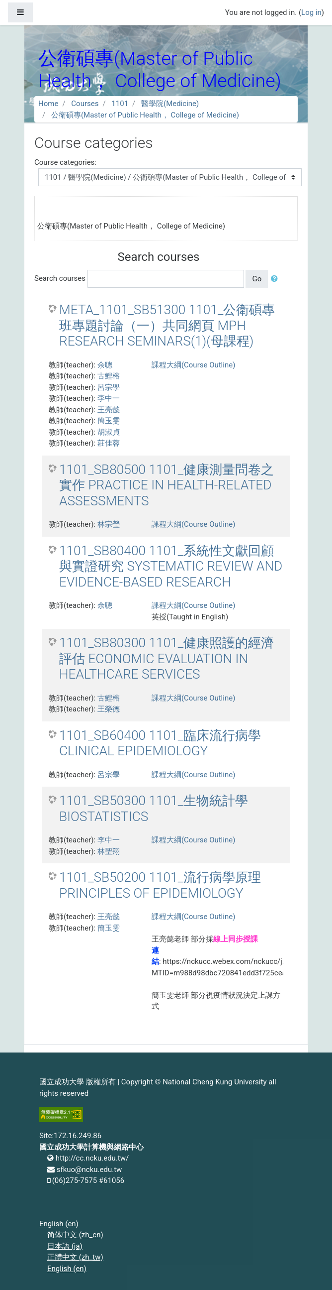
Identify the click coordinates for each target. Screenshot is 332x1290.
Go (256, 278)
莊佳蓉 (108, 443)
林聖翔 (108, 851)
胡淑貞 (108, 432)
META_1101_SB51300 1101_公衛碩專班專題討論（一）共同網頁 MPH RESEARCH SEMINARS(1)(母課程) (167, 325)
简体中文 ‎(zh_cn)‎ (75, 1234)
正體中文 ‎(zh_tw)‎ (75, 1257)
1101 (119, 103)
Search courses (59, 278)
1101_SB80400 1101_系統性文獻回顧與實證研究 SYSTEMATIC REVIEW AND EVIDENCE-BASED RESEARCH (170, 566)
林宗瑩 (108, 524)
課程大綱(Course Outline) (193, 364)
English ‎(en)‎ (59, 1223)
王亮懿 (108, 409)
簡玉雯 (108, 420)
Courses (84, 103)
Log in (311, 12)
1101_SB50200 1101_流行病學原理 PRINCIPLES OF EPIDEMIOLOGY (160, 885)
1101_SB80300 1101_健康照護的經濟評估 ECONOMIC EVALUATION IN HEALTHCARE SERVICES (166, 658)
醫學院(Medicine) (170, 103)
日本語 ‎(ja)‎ (65, 1246)
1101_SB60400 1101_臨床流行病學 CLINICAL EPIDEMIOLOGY (160, 743)
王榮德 (108, 708)
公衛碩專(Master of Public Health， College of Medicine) (145, 115)
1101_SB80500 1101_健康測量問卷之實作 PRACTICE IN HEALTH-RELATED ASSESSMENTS (166, 485)
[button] (276, 279)
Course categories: (65, 162)
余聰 (104, 364)
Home (48, 103)
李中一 (108, 398)
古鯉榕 (108, 375)
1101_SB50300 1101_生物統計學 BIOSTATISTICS (153, 808)
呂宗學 (108, 387)
